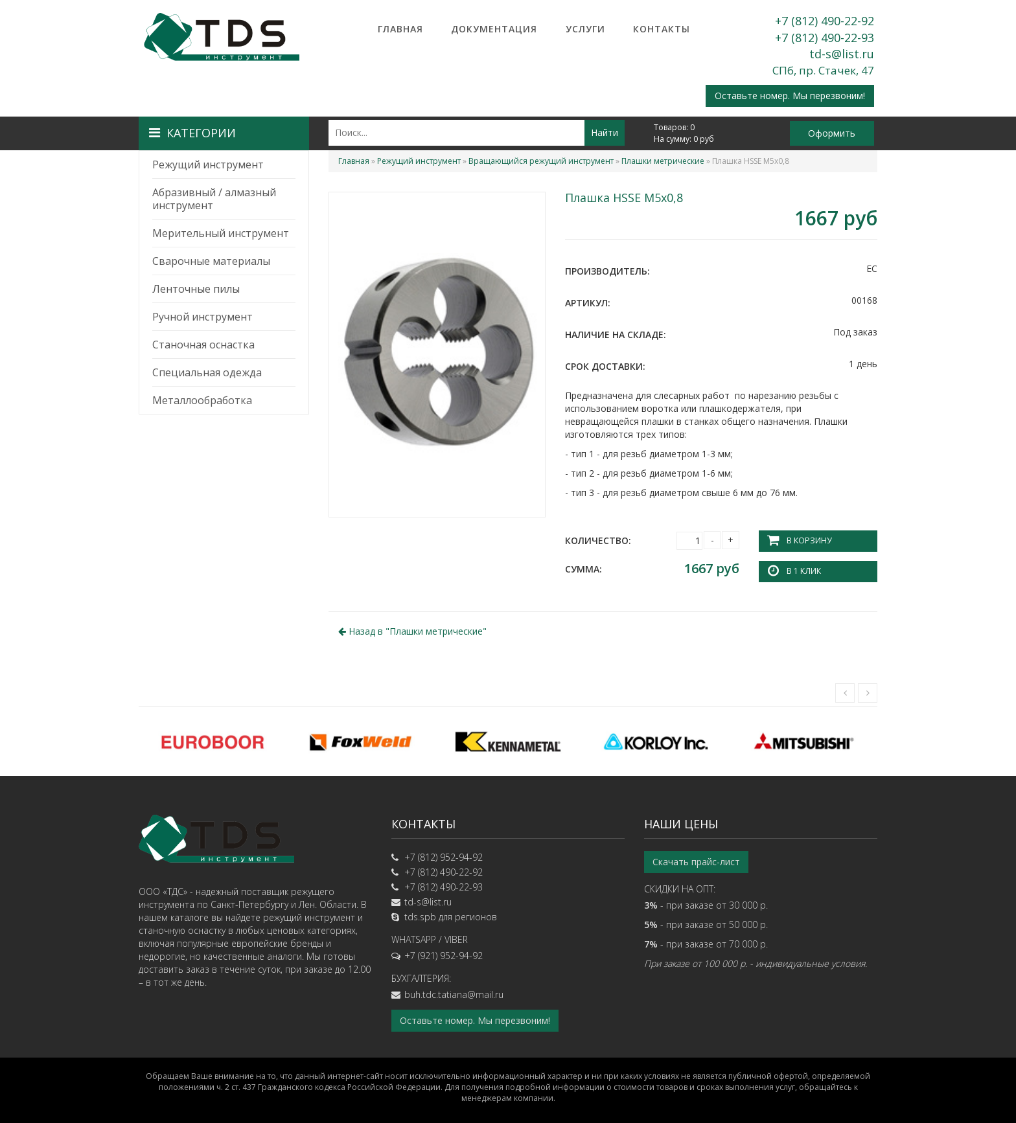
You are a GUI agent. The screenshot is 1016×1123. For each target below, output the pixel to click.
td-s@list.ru (841, 54)
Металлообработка (202, 400)
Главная (400, 29)
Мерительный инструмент (220, 233)
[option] (212, 740)
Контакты (661, 29)
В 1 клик (803, 570)
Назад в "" (412, 630)
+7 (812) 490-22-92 (824, 20)
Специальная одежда (207, 372)
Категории (192, 133)
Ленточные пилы (196, 289)
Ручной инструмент (202, 317)
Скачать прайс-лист (696, 862)
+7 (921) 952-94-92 (443, 955)
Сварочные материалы (211, 261)
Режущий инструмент (208, 164)
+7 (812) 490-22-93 (824, 37)
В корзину (809, 540)
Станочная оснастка (203, 344)
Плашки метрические (662, 160)
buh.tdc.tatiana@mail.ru (453, 994)
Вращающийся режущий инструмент (541, 160)
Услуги (585, 29)
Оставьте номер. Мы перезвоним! (790, 95)
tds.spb (420, 917)
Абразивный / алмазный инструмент (214, 198)
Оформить (831, 133)
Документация (494, 29)
